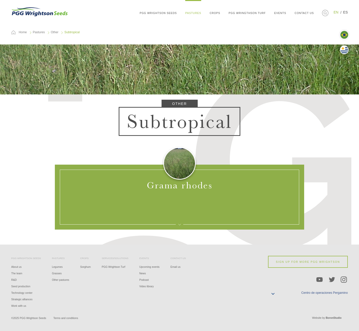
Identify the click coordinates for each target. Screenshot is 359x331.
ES (345, 12)
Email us (175, 266)
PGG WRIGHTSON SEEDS (40, 11)
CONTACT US (304, 12)
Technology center (21, 292)
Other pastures (60, 279)
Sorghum (85, 266)
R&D (14, 279)
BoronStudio (334, 317)
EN (336, 12)
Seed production (20, 286)
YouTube (319, 280)
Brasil (344, 35)
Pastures (39, 32)
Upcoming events (149, 266)
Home (23, 32)
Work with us (18, 305)
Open (179, 197)
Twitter (332, 280)
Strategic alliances (21, 299)
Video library (146, 286)
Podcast (144, 279)
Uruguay (344, 50)
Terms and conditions (65, 318)
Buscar (325, 13)
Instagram (344, 280)
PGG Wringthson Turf (247, 12)
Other (55, 32)
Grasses (57, 273)
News (142, 273)
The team (16, 273)
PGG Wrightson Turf (113, 266)
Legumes (57, 266)
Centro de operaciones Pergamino (324, 293)
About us (16, 266)
